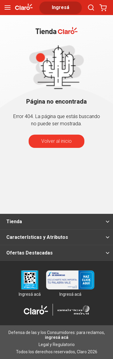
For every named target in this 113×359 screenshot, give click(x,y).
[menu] (7, 7)
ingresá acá (56, 337)
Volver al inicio (56, 141)
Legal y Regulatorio (57, 344)
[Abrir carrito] (103, 7)
